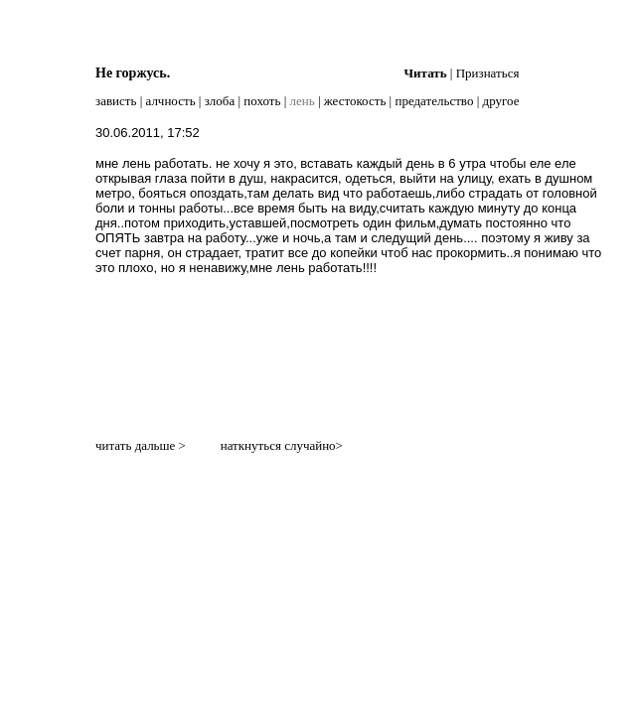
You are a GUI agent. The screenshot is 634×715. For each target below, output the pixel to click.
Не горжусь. (132, 73)
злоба (220, 100)
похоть (261, 100)
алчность (171, 100)
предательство (434, 100)
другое (501, 100)
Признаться (488, 73)
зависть (115, 100)
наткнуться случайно (278, 445)
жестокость (355, 100)
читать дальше (135, 445)
